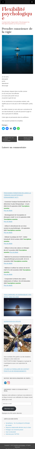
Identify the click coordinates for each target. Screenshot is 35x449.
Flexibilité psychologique (17, 13)
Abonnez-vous (9, 408)
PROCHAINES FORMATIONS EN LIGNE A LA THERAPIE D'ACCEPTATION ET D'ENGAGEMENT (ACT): (17, 195)
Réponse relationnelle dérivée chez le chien (18, 427)
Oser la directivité (11, 432)
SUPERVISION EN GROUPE (12, 321)
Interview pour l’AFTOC (12, 434)
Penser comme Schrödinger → (28, 138)
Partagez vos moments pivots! (14, 429)
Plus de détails (8, 210)
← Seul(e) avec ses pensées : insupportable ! (8, 139)
